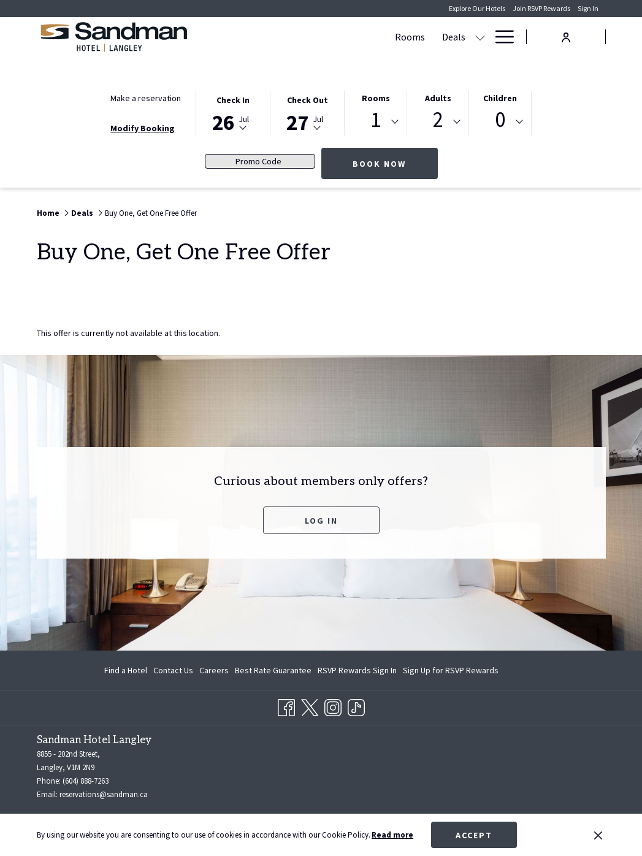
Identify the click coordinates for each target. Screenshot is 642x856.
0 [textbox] (500, 120)
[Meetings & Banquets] (376, 36)
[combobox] (375, 122)
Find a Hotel (125, 670)
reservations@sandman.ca (103, 794)
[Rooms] (246, 36)
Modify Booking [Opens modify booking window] (142, 128)
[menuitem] (127, 670)
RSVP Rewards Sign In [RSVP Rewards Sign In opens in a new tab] (357, 672)
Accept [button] (474, 835)
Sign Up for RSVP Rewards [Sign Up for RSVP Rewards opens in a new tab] (451, 672)
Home (48, 213)
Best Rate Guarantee (273, 670)
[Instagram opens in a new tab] (333, 706)
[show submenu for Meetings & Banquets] (435, 36)
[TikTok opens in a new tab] (356, 706)
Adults (438, 98)
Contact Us (173, 670)
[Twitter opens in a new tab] (309, 706)
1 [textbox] (375, 120)
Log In (321, 520)
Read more (392, 835)
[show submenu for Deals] (317, 36)
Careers (214, 670)
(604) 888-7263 (86, 781)
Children (500, 98)
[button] (233, 112)
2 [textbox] (438, 120)
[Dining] (463, 36)
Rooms (376, 98)
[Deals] (290, 36)
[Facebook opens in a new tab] (286, 706)
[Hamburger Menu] (500, 36)
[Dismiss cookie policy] (598, 835)
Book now (395, 163)
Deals (82, 213)
